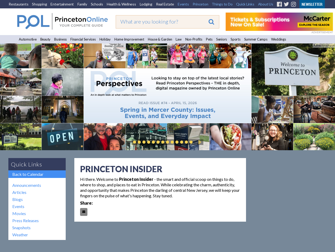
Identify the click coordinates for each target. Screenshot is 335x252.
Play (199, 142)
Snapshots (21, 227)
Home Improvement (129, 39)
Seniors (221, 39)
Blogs (17, 199)
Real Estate (165, 4)
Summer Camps (255, 39)
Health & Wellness (121, 4)
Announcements (26, 185)
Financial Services (83, 39)
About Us (265, 4)
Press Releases (25, 220)
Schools (97, 4)
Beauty (45, 39)
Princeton (200, 4)
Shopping (39, 4)
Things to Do (222, 4)
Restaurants (18, 4)
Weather (20, 234)
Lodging (146, 4)
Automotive (28, 39)
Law (178, 39)
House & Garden (160, 39)
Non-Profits (193, 39)
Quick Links (245, 4)
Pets (209, 39)
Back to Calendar (27, 174)
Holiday (105, 39)
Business (60, 39)
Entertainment (62, 4)
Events (183, 4)
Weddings (278, 39)
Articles (19, 192)
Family (82, 4)
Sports (236, 39)
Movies (19, 213)
